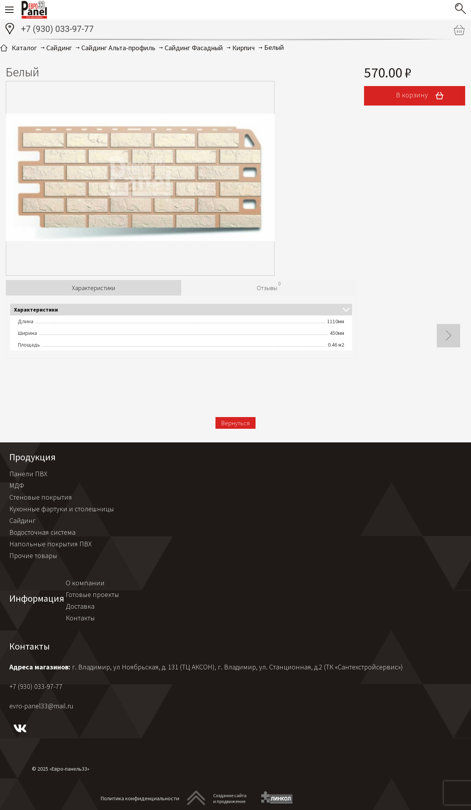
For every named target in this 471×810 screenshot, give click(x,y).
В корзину (422, 96)
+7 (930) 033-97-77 (57, 29)
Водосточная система (42, 532)
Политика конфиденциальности (140, 798)
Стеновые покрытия (40, 497)
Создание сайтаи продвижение (230, 798)
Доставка (80, 606)
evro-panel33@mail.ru (41, 705)
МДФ (16, 485)
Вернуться (235, 423)
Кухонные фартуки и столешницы (61, 508)
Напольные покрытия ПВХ (50, 543)
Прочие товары (33, 555)
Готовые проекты (92, 594)
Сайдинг (22, 520)
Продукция (32, 457)
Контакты (80, 617)
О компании (85, 582)
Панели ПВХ (28, 473)
